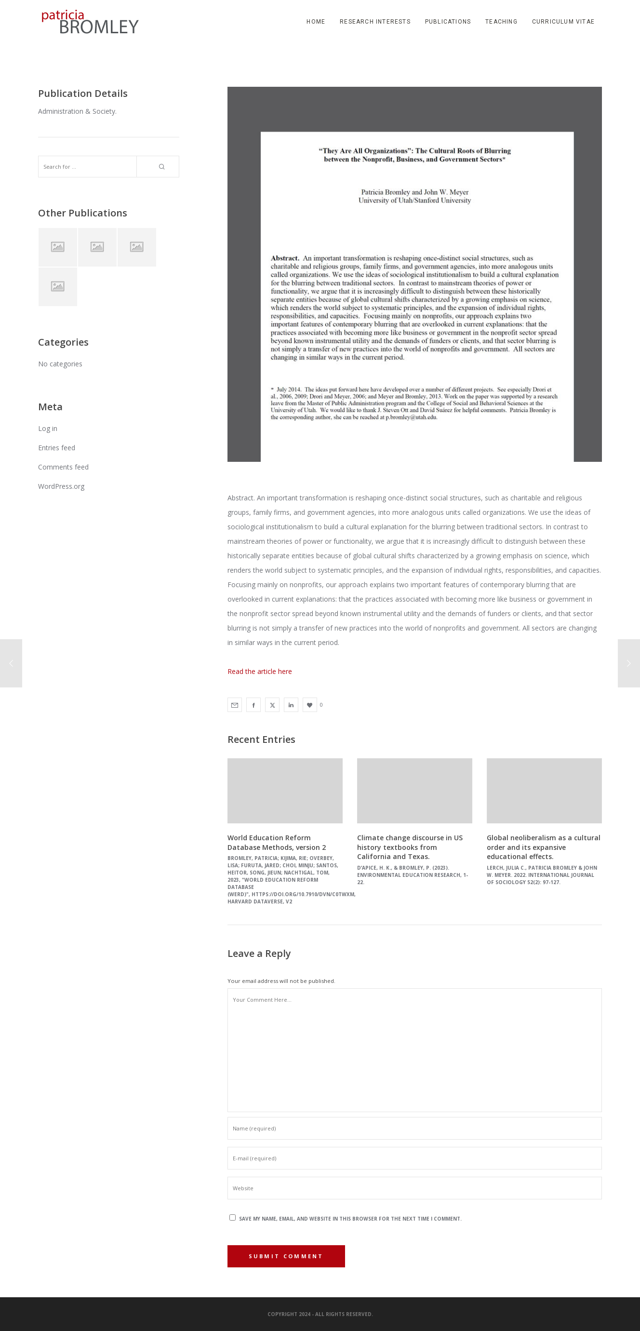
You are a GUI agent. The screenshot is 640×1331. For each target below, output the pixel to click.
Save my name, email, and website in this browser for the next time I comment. (350, 1218)
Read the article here (259, 671)
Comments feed (63, 466)
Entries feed (56, 447)
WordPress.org (61, 486)
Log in (47, 428)
